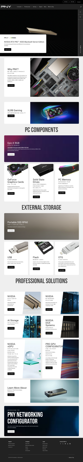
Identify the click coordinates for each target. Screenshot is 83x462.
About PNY (27, 443)
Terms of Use (45, 445)
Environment (27, 450)
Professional (27, 6)
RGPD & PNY (45, 447)
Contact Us (10, 447)
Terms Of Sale (45, 450)
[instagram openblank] (70, 444)
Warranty (44, 448)
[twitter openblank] (63, 444)
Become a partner (11, 445)
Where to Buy (51, 6)
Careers (26, 448)
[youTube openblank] (65, 444)
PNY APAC (72, 1)
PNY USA (65, 1)
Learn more (7, 49)
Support (40, 6)
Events (26, 447)
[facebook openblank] (60, 444)
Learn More (11, 85)
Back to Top (71, 457)
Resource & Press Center (29, 445)
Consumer (19, 6)
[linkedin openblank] (68, 444)
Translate (78, 1)
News (45, 6)
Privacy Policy (45, 443)
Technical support (11, 443)
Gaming (34, 6)
